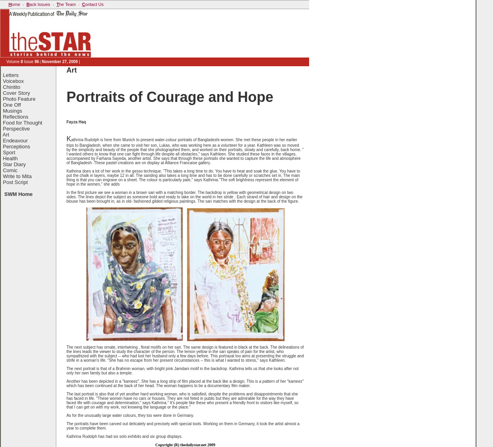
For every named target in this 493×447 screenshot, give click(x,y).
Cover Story (16, 93)
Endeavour (15, 141)
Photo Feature (19, 99)
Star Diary (14, 164)
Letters (11, 75)
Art (6, 135)
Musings (12, 111)
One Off (12, 105)
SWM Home (18, 194)
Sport (9, 152)
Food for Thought (22, 123)
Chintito (11, 87)
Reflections (15, 117)
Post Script (15, 182)
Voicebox (13, 81)
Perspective (16, 129)
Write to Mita (17, 176)
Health (10, 158)
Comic (10, 170)
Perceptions (16, 147)
